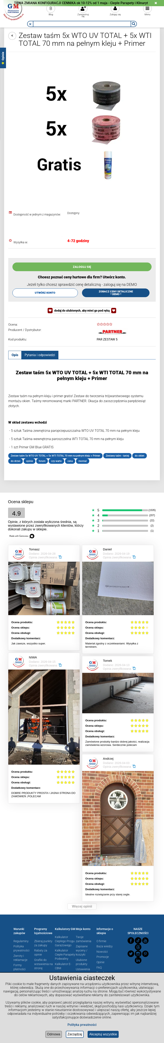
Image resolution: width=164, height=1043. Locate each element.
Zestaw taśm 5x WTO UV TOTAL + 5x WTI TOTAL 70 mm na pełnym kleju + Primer (55, 455)
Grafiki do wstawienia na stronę (43, 964)
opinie (29, 461)
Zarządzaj (75, 1034)
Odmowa (53, 1034)
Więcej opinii (82, 906)
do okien (139, 455)
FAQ (99, 967)
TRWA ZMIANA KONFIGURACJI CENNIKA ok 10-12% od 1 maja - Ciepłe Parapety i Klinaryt (81, 3)
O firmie (101, 941)
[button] (30, 24)
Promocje (102, 956)
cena (70, 461)
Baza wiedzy (104, 946)
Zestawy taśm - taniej (117, 455)
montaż (82, 461)
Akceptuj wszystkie (103, 1034)
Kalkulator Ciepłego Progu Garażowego (65, 941)
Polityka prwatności (82, 1025)
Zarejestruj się (83, 15)
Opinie (100, 962)
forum (42, 461)
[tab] (15, 355)
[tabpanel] (82, 417)
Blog (51, 14)
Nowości (102, 951)
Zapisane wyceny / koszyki (82, 950)
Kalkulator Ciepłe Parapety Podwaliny (65, 954)
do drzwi (15, 461)
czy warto (56, 461)
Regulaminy (21, 941)
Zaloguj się (115, 14)
